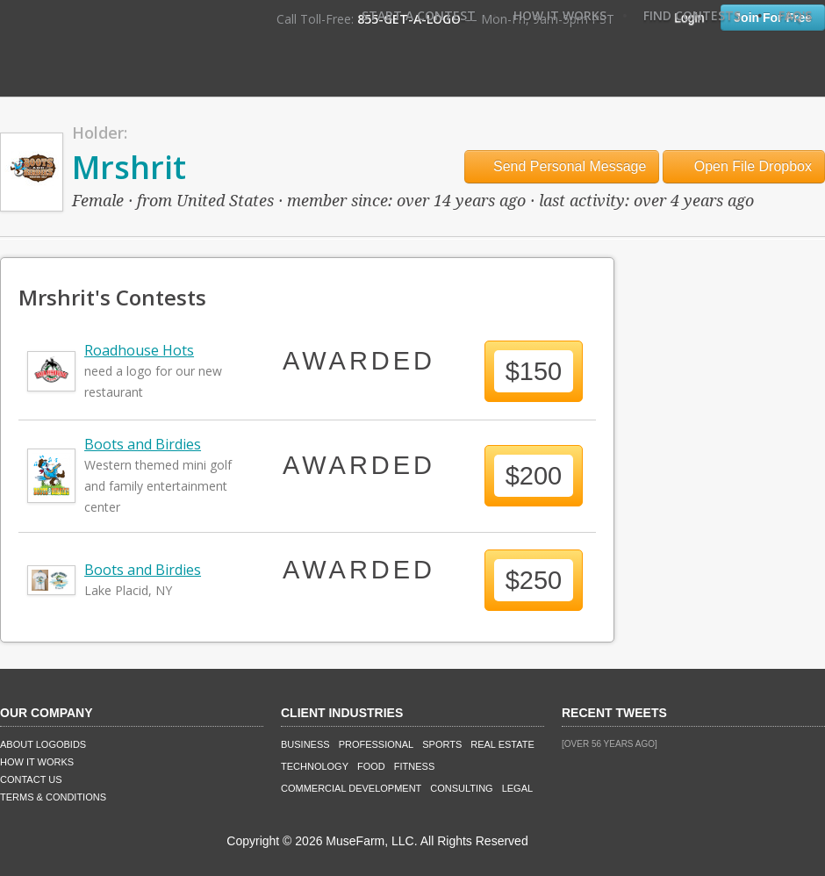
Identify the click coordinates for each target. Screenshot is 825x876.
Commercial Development (351, 788)
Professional (376, 744)
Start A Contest (419, 15)
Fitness (414, 766)
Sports (442, 744)
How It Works (559, 15)
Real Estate (502, 744)
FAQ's (795, 15)
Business (305, 744)
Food (371, 766)
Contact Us (31, 779)
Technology (314, 766)
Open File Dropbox (744, 166)
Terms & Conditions (53, 797)
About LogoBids (43, 744)
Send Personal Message (562, 166)
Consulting (461, 788)
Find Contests (692, 15)
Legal (517, 788)
